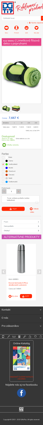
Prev (4, 272)
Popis (6, 222)
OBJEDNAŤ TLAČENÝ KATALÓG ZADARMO (21, 378)
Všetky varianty (10, 145)
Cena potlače (9, 226)
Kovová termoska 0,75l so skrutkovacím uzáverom (18, 284)
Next (39, 272)
